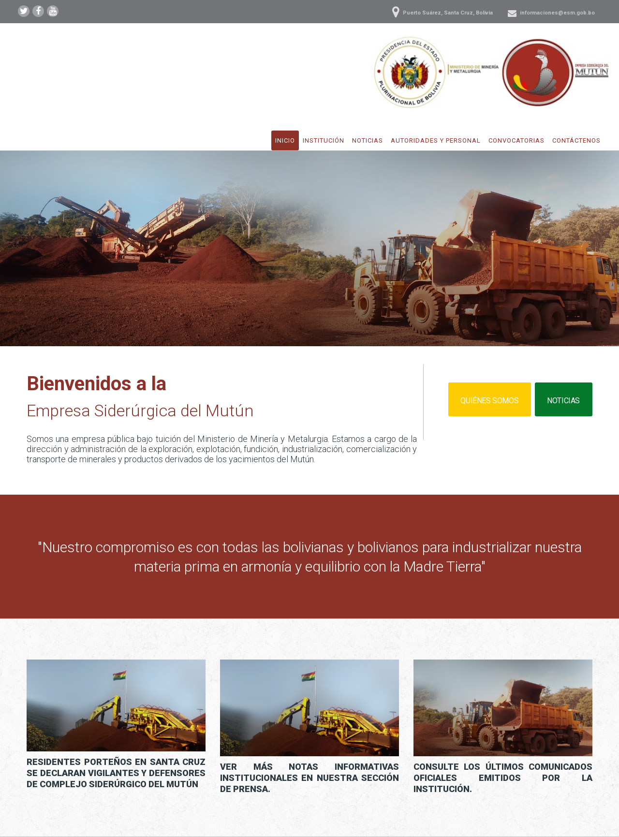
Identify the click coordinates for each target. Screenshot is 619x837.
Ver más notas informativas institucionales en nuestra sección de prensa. (309, 778)
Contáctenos (576, 140)
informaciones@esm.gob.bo (557, 13)
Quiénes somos (489, 400)
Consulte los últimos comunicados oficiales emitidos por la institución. (502, 778)
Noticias (367, 140)
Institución (323, 140)
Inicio (285, 140)
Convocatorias (516, 140)
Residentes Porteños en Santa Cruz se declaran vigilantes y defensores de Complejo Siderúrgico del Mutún (116, 773)
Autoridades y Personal (436, 140)
